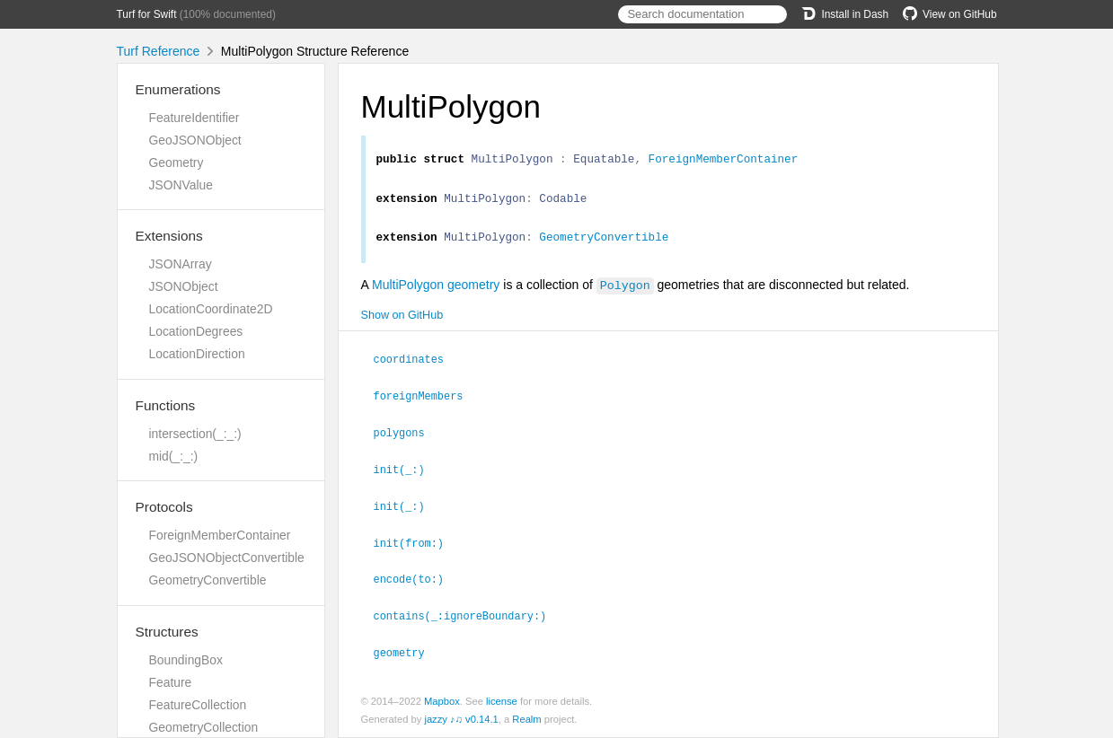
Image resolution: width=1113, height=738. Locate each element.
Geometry (176, 162)
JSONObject (183, 286)
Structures (167, 631)
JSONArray (180, 264)
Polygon (625, 293)
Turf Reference (158, 51)
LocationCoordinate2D (211, 309)
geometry (407, 653)
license (501, 701)
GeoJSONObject (195, 140)
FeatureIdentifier (194, 117)
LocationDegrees (196, 331)
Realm (526, 719)
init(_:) (407, 474)
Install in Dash (844, 14)
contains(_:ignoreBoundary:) (468, 617)
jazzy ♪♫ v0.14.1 (461, 719)
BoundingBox (186, 660)
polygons (407, 438)
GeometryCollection (204, 727)
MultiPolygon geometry (435, 293)
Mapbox (442, 701)
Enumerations (178, 89)
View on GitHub (949, 14)
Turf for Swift (147, 14)
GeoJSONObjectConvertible (227, 557)
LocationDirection (197, 354)
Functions (166, 405)
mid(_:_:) (174, 456)
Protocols (164, 506)
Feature (170, 682)
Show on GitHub (402, 323)
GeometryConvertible (208, 580)
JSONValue (181, 185)
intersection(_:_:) (195, 433)
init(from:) (417, 546)
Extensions (169, 235)
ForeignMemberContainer (220, 535)
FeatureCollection (198, 705)
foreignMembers (426, 402)
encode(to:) (417, 581)
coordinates (416, 366)
